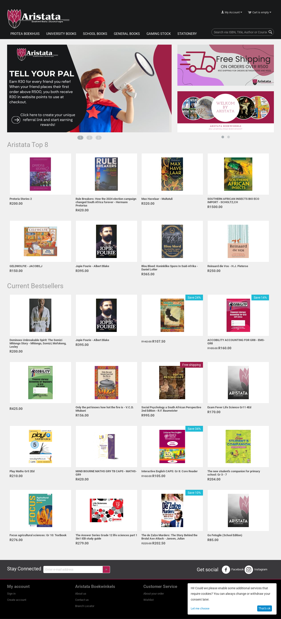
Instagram (256, 569)
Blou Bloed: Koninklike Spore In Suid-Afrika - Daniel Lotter (169, 267)
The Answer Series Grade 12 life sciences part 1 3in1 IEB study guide (106, 537)
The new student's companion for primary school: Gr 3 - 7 (233, 473)
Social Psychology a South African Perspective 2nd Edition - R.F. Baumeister (171, 409)
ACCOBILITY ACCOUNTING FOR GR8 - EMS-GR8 (236, 341)
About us (80, 593)
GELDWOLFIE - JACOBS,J (26, 266)
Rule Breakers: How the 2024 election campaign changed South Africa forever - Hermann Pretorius (106, 202)
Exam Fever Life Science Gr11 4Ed (229, 407)
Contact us (82, 599)
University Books (61, 34)
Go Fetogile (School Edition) (224, 535)
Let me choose (200, 608)
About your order (153, 593)
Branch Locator (84, 606)
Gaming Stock (159, 34)
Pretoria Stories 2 (21, 198)
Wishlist (148, 599)
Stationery (187, 34)
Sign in (11, 593)
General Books (127, 34)
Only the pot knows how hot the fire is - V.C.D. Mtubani (105, 409)
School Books (95, 34)
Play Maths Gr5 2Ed (22, 471)
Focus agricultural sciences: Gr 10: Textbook (38, 535)
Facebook (233, 569)
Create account (16, 599)
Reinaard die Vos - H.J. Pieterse (227, 266)
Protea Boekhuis (25, 34)
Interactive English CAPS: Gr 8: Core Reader (169, 471)
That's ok (264, 608)
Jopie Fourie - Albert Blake (92, 266)
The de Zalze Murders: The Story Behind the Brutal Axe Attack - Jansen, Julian (169, 537)
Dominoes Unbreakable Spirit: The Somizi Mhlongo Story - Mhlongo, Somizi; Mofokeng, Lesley (38, 343)
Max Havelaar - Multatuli (157, 198)
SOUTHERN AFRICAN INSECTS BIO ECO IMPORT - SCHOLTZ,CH (233, 200)
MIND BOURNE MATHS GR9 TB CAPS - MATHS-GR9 (106, 473)
